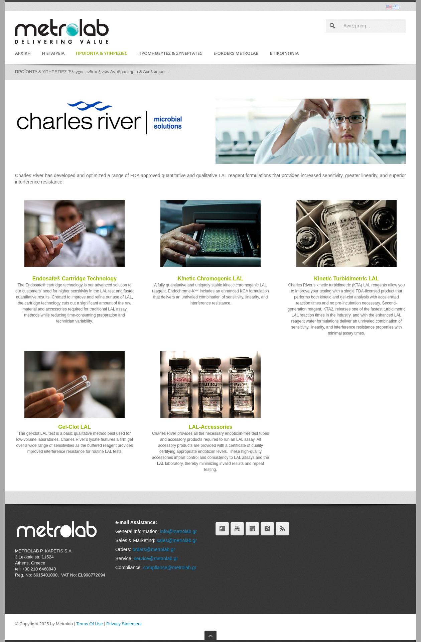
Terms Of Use (89, 623)
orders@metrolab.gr (154, 549)
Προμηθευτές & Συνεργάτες (170, 53)
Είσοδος (23, 629)
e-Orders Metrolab (236, 53)
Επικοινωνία (284, 53)
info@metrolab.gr (178, 531)
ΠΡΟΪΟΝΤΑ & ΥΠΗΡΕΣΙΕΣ (101, 53)
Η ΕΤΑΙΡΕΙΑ (53, 53)
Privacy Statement (124, 623)
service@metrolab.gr (156, 558)
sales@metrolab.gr (177, 540)
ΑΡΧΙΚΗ (23, 53)
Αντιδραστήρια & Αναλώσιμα (137, 71)
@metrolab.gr (181, 567)
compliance (155, 567)
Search (332, 25)
